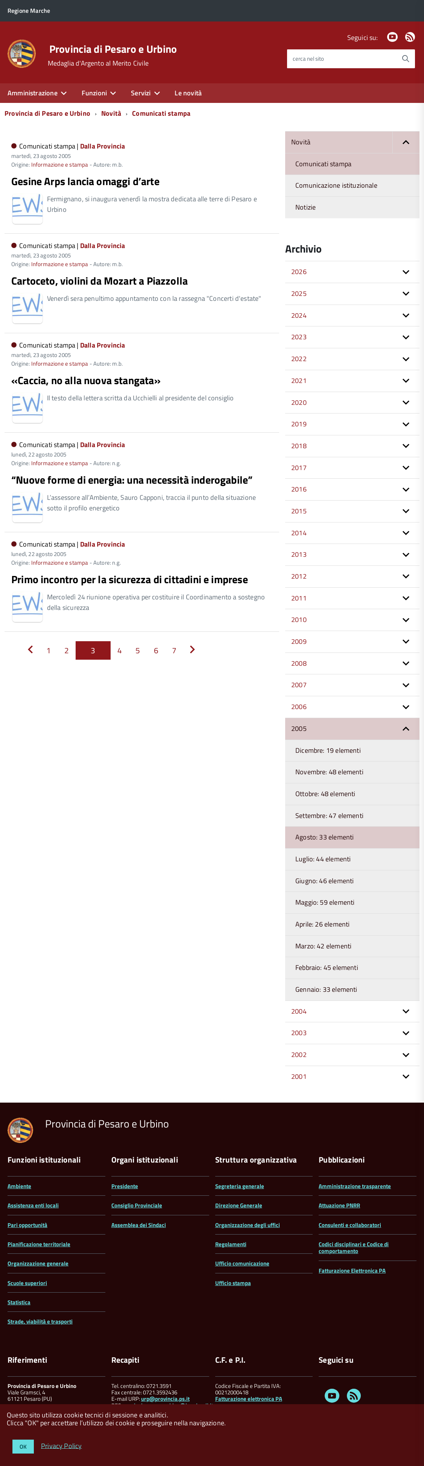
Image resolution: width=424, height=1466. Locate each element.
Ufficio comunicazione (242, 1263)
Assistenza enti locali (33, 1205)
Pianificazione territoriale (39, 1244)
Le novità (188, 93)
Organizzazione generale (38, 1263)
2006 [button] (299, 707)
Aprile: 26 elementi (322, 924)
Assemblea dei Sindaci (138, 1225)
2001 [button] (299, 1076)
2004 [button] (299, 1011)
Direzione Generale (238, 1205)
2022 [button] (299, 359)
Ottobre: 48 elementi (325, 794)
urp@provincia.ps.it (165, 1398)
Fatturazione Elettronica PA (352, 1270)
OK (23, 1446)
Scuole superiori (27, 1283)
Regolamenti (230, 1244)
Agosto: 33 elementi (324, 837)
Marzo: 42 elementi (323, 946)
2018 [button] (299, 446)
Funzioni (94, 93)
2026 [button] (299, 272)
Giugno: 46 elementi (324, 881)
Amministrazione (33, 93)
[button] (405, 142)
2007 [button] (299, 685)
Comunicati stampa (161, 113)
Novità (111, 113)
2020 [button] (299, 402)
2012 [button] (299, 576)
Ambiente (19, 1186)
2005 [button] (299, 728)
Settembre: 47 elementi (329, 815)
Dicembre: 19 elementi (328, 750)
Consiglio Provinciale (136, 1205)
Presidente (124, 1186)
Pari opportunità (27, 1225)
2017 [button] (299, 468)
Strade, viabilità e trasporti (40, 1321)
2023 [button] (299, 337)
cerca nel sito (308, 58)
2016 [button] (299, 489)
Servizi (140, 93)
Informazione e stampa (59, 164)
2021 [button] (299, 380)
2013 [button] (299, 554)
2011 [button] (299, 598)
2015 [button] (299, 511)
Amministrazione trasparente (355, 1186)
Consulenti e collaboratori (350, 1225)
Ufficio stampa (233, 1283)
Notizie (305, 207)
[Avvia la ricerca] (405, 58)
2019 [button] (299, 424)
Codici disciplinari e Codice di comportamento (354, 1247)
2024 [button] (299, 315)
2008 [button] (299, 663)
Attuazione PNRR (339, 1205)
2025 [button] (299, 293)
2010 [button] (299, 619)
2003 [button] (299, 1033)
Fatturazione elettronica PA (248, 1398)
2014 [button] (299, 533)
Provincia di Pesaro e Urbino (113, 49)
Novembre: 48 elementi (329, 772)
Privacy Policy (61, 1445)
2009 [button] (299, 641)
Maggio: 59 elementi (324, 902)
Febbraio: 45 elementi (326, 967)
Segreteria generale (239, 1186)
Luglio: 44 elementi (323, 859)
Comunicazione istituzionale (336, 185)
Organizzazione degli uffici (247, 1225)
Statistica (19, 1302)
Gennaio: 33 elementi (326, 989)
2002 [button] (299, 1054)
